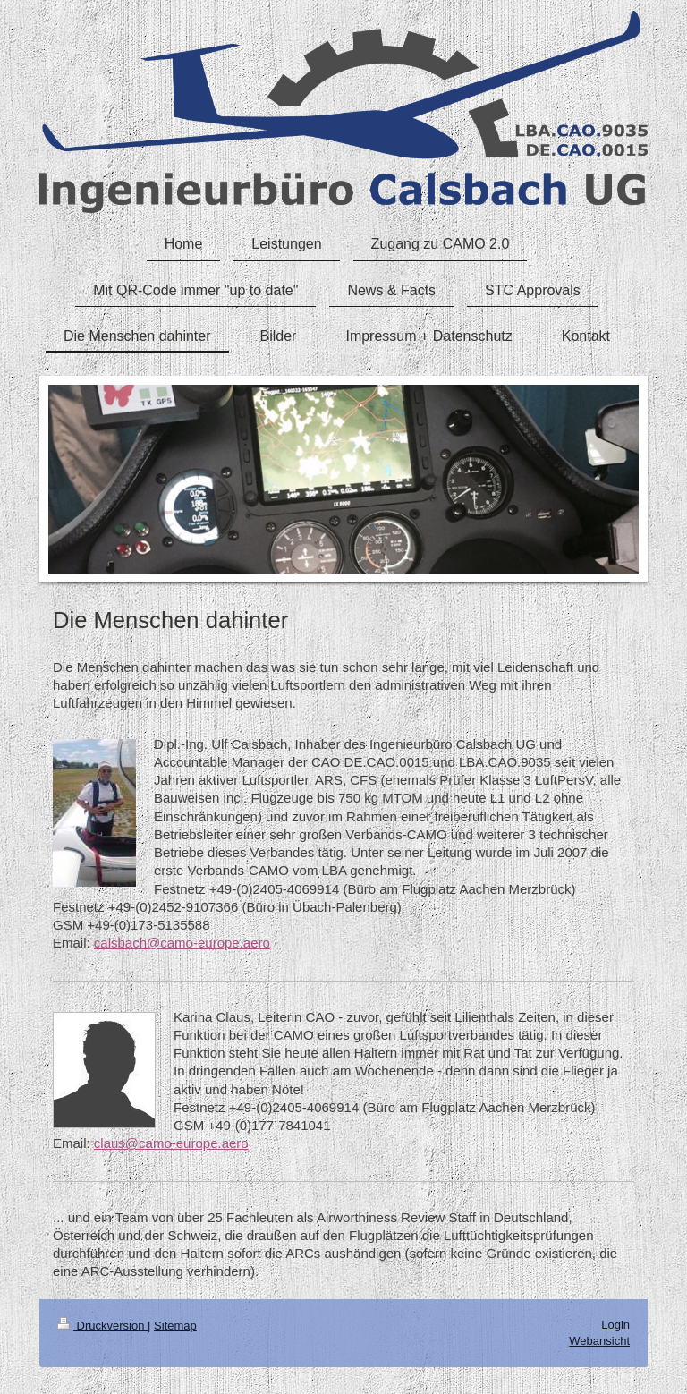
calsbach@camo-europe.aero (182, 942)
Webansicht (599, 1340)
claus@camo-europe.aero (171, 1143)
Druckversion (102, 1325)
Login (615, 1324)
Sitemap (175, 1325)
